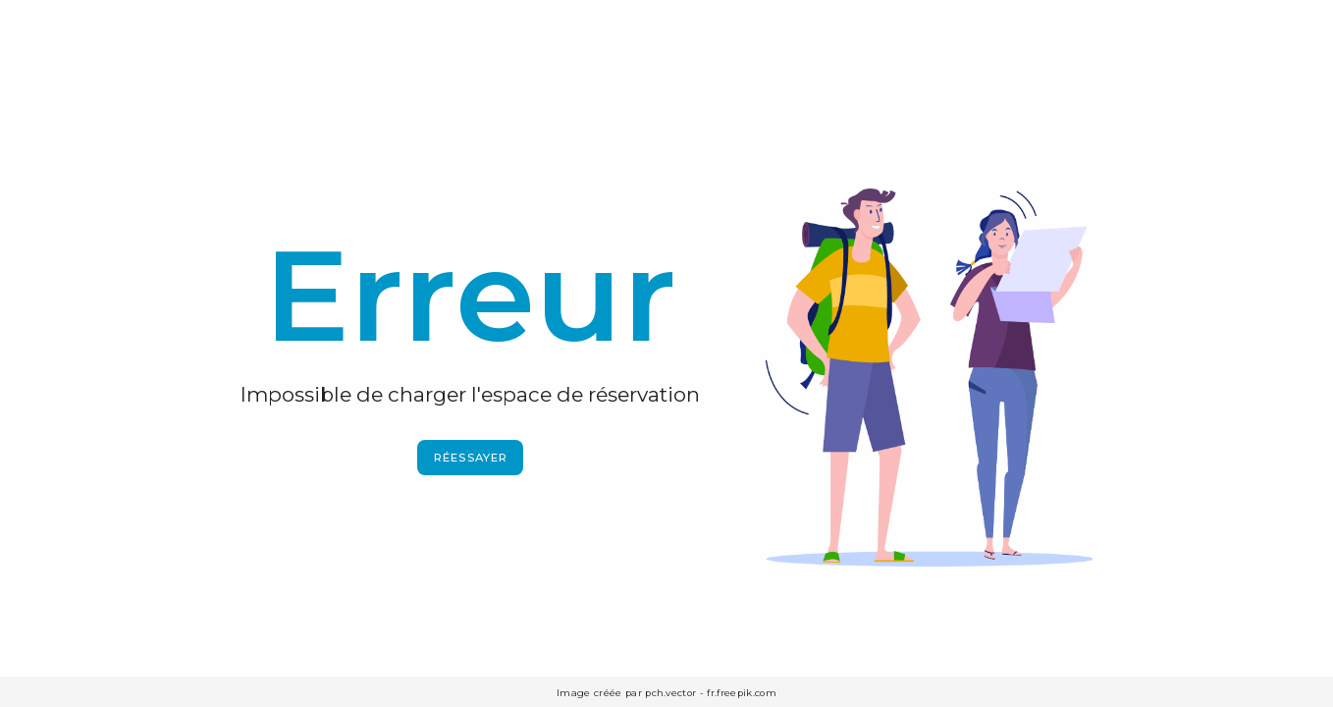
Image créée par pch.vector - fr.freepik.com (666, 692)
